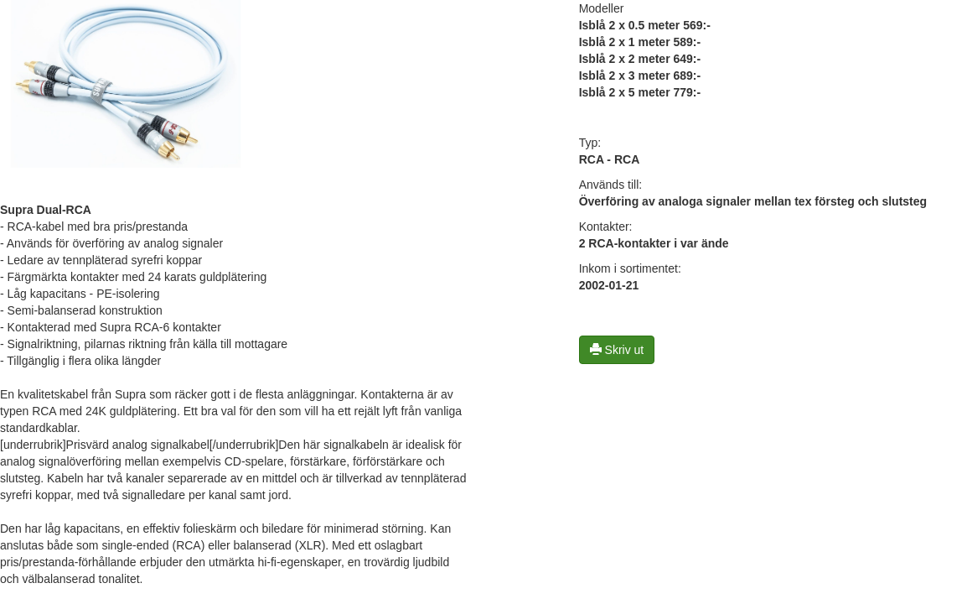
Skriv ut (617, 350)
